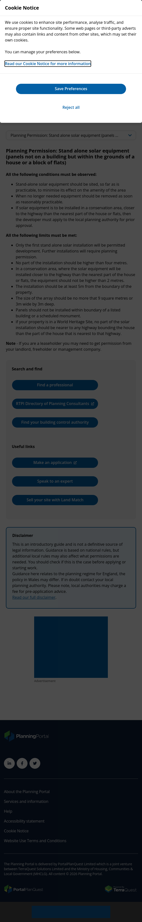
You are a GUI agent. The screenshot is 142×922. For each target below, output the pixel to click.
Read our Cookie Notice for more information (48, 63)
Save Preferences (71, 88)
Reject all (71, 107)
